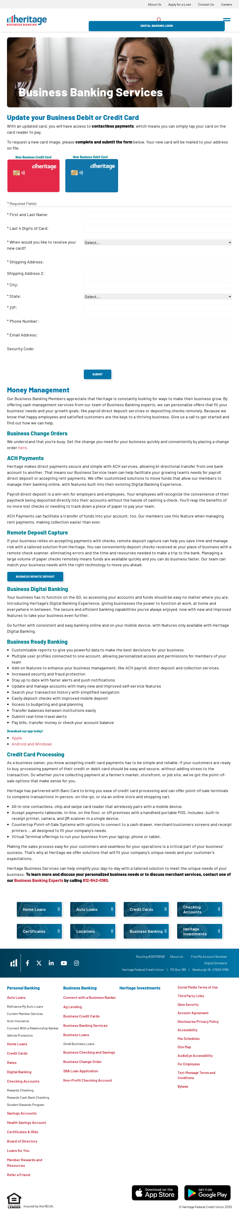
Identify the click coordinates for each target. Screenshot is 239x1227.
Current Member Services (25, 1014)
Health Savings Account (26, 1122)
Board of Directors (22, 1141)
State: (15, 296)
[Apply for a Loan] (179, 4)
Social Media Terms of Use (199, 987)
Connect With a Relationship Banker (33, 1028)
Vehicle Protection (20, 1035)
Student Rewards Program (25, 1105)
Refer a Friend (18, 1174)
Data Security (189, 1005)
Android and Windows (32, 743)
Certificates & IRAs (22, 1131)
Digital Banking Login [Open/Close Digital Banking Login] (192, 20)
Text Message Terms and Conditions (198, 1079)
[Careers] (226, 4)
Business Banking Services (85, 1025)
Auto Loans (16, 997)
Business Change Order (82, 1061)
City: (14, 284)
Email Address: (24, 334)
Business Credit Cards (81, 1016)
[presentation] (119, 355)
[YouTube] (73, 963)
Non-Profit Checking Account (87, 1080)
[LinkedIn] (60, 963)
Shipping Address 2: (26, 273)
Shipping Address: (27, 261)
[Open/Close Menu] (227, 18)
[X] (46, 963)
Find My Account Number (210, 956)
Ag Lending (72, 1006)
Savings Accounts (22, 1113)
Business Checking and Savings (89, 1052)
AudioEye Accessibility (196, 1058)
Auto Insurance (18, 1021)
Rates (12, 1062)
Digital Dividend (217, 963)
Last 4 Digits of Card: (29, 228)
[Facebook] (33, 963)
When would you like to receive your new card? (41, 245)
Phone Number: (24, 321)
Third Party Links (191, 996)
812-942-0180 (95, 880)
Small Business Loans (79, 1044)
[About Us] (154, 4)
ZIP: (13, 307)
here (22, 447)
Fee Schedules (190, 1040)
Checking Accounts (23, 1081)
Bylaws (183, 1090)
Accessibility (188, 1031)
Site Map (184, 1049)
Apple (17, 737)
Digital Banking (19, 1072)
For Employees (190, 1067)
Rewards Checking (20, 1090)
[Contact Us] (206, 4)
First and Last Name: (29, 214)
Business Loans (76, 1034)
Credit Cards (17, 1053)
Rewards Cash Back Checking (28, 1097)
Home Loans (17, 1044)
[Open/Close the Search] (159, 20)
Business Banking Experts (38, 880)
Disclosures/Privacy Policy (200, 1023)
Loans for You (18, 1150)
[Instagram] (86, 963)
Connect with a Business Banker (89, 997)
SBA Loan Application (80, 1071)
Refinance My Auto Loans (25, 1006)
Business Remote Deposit (35, 576)
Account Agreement (194, 1014)
